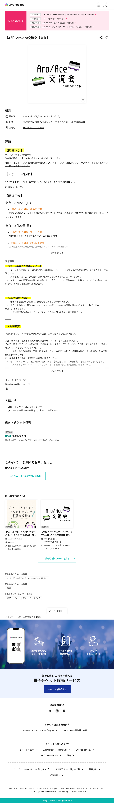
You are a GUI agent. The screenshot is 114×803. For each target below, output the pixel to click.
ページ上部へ (58, 611)
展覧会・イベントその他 (31, 598)
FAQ (69, 755)
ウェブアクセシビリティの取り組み (30, 769)
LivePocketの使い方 (49, 755)
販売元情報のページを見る (57, 558)
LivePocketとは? (83, 750)
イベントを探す (26, 750)
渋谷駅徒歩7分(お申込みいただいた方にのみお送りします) (27, 578)
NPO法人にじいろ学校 (33, 128)
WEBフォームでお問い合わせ (25, 476)
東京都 (9, 588)
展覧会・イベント (13, 598)
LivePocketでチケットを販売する (38, 730)
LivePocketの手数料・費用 (75, 730)
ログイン (106, 6)
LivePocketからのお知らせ (55, 750)
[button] (57, 436)
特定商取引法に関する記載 (67, 769)
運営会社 (55, 775)
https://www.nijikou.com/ (17, 384)
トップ (10, 617)
